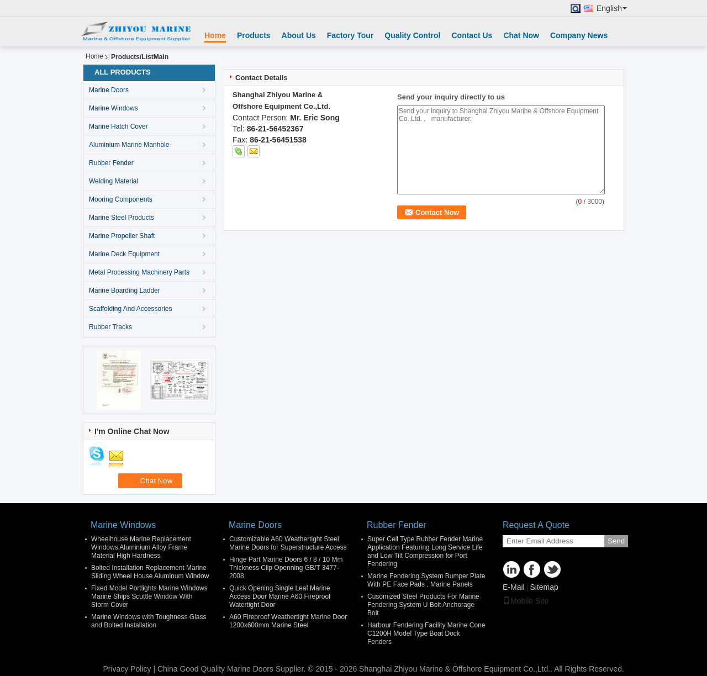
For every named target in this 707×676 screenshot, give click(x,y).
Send (616, 541)
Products (254, 35)
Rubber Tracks (110, 327)
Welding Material (113, 181)
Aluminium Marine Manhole (129, 145)
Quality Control (412, 35)
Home (215, 35)
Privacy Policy (127, 668)
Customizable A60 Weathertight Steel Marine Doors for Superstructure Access (288, 543)
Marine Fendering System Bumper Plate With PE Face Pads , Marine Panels (426, 580)
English (612, 8)
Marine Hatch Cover (118, 126)
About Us (299, 35)
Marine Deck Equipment (124, 254)
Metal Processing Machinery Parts (139, 272)
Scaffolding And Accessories (130, 309)
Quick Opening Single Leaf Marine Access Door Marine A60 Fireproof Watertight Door (279, 596)
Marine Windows (113, 108)
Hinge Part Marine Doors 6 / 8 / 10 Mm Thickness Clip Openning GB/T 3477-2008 (285, 568)
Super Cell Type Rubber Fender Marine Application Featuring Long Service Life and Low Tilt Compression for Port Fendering (425, 551)
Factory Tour (350, 35)
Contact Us (471, 35)
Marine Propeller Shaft (122, 236)
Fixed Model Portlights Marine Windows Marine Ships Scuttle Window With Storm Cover (149, 596)
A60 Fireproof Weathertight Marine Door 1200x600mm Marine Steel (288, 621)
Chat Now (521, 35)
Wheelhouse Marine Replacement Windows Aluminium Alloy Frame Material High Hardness (141, 547)
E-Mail (514, 587)
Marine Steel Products (121, 217)
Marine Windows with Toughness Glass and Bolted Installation (149, 621)
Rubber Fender (111, 163)
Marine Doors (109, 90)
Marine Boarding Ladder (124, 290)
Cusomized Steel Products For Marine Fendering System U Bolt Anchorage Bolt (423, 605)
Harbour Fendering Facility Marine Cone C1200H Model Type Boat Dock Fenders (426, 633)
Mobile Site (525, 600)
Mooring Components (120, 199)
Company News (579, 35)
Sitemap (544, 587)
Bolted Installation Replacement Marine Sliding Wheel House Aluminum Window (150, 572)
